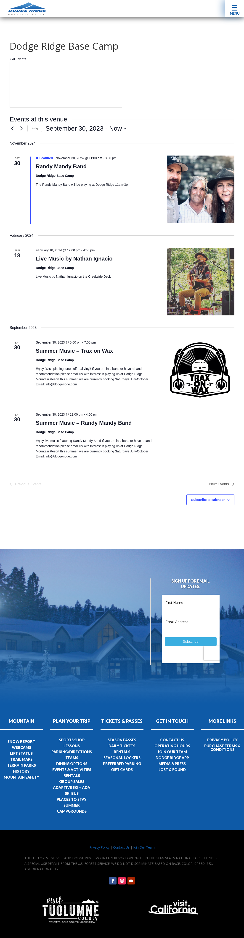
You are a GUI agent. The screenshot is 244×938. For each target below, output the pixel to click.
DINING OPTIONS (71, 763)
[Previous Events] (12, 128)
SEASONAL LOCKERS (122, 757)
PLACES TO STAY (72, 799)
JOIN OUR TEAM (172, 752)
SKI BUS (72, 793)
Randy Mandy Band (61, 166)
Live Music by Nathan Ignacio (74, 258)
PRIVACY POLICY (222, 740)
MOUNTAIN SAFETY (21, 777)
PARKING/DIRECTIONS (71, 752)
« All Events (18, 59)
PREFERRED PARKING (122, 763)
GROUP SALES (71, 781)
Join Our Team (144, 847)
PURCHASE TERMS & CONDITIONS (222, 748)
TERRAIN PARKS (21, 765)
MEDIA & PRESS (172, 763)
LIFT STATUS (21, 753)
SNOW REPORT (21, 741)
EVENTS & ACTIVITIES (71, 769)
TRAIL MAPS (21, 759)
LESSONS (72, 746)
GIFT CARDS (122, 769)
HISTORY (21, 771)
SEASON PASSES (122, 740)
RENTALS (72, 775)
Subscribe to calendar (208, 500)
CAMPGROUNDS (72, 811)
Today (34, 128)
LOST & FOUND (172, 769)
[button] (234, 8)
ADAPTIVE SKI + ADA (71, 787)
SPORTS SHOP (72, 740)
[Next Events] (21, 128)
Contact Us (121, 847)
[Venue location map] (65, 84)
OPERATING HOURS (172, 746)
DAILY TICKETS (122, 746)
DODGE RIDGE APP (172, 757)
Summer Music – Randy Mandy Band (84, 423)
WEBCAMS (21, 747)
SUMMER (72, 805)
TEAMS (71, 757)
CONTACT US (172, 740)
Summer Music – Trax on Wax (74, 351)
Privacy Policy (99, 847)
